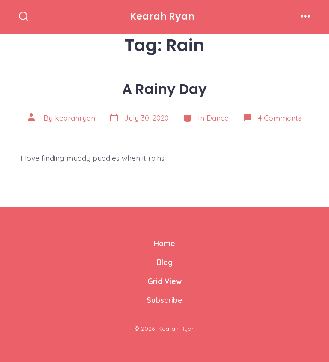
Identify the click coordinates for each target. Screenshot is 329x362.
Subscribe (164, 300)
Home (164, 243)
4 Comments (280, 117)
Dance (217, 117)
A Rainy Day (164, 89)
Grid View (164, 281)
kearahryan (75, 117)
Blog (165, 262)
